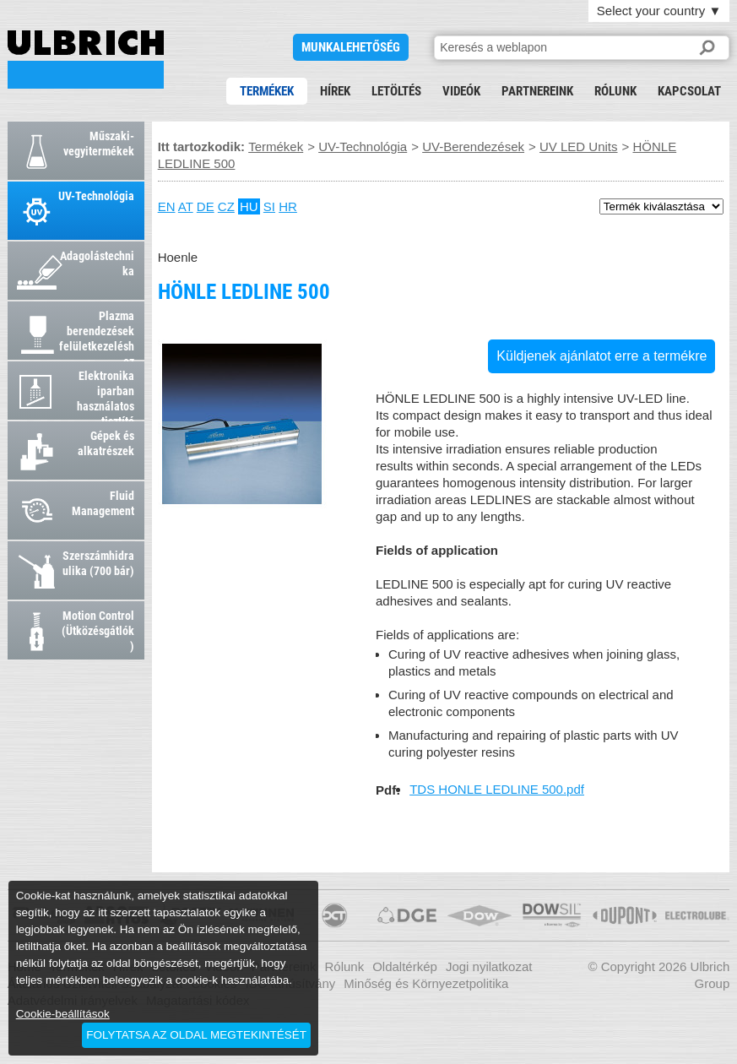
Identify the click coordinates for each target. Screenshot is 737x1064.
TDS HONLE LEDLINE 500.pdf (496, 789)
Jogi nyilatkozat (489, 966)
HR (288, 206)
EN (167, 206)
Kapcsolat (689, 91)
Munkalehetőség (350, 47)
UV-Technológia (362, 146)
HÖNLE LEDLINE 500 (86, 59)
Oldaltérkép (404, 966)
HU (249, 206)
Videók (461, 91)
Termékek (267, 91)
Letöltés (396, 91)
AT (185, 206)
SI (269, 206)
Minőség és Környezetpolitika (426, 983)
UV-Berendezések (473, 146)
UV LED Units (578, 146)
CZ (226, 206)
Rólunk (615, 91)
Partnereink (537, 91)
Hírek (335, 91)
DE (205, 206)
